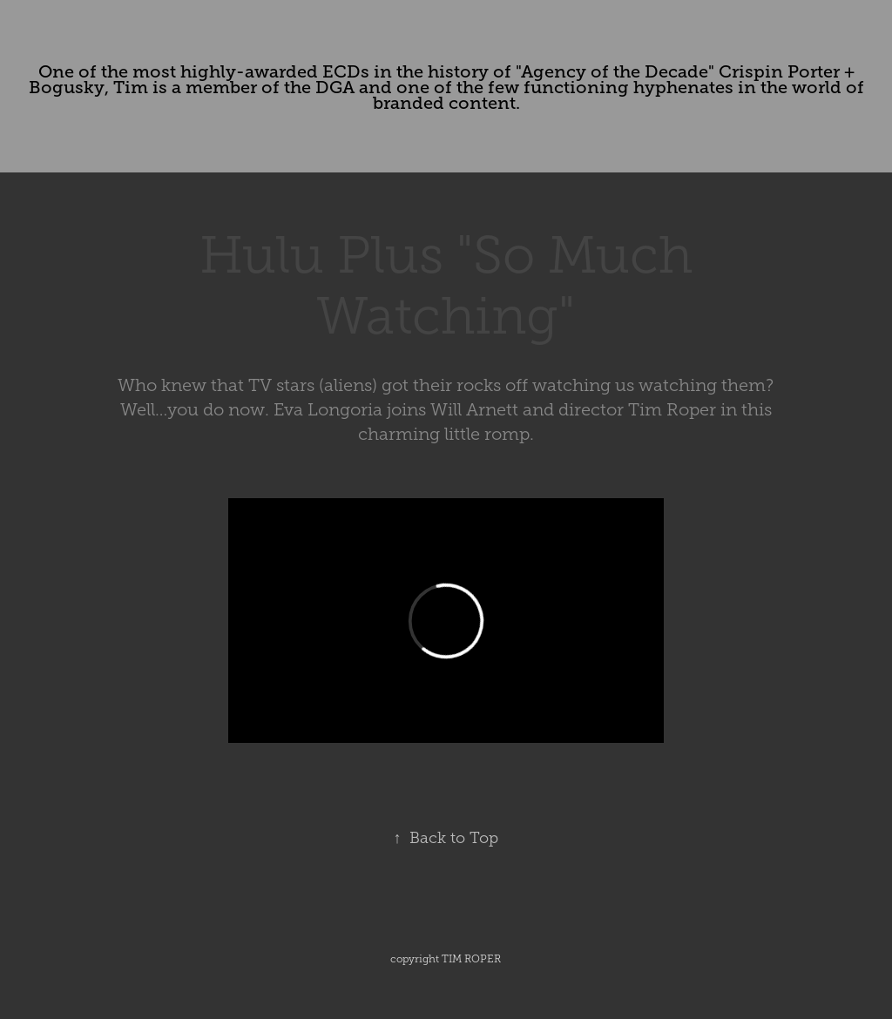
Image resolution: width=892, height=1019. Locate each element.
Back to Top (445, 838)
